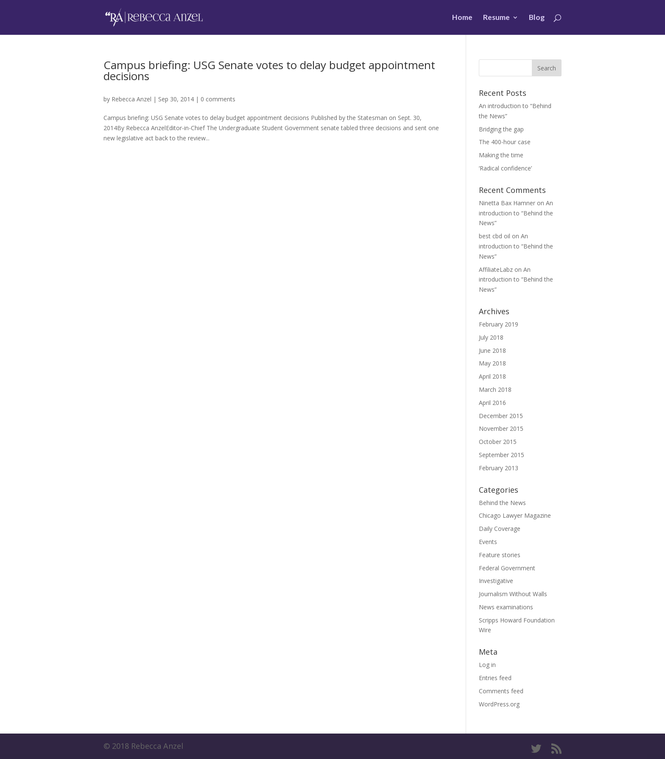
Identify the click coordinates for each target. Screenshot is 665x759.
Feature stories (499, 555)
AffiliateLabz (496, 269)
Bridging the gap (501, 129)
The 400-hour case (505, 142)
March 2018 (495, 389)
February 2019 (498, 324)
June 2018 (492, 350)
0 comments (218, 99)
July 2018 (491, 337)
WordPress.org (499, 704)
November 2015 (501, 428)
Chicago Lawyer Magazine (515, 515)
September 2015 (501, 455)
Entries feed (495, 678)
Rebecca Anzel (131, 99)
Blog (537, 18)
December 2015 (501, 416)
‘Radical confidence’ (505, 168)
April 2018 (492, 376)
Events (488, 542)
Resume (496, 18)
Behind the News (502, 503)
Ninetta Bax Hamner (507, 203)
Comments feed (501, 691)
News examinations (506, 607)
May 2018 (492, 363)
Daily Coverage (499, 529)
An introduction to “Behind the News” (516, 213)
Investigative (496, 581)
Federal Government (507, 568)
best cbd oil (494, 236)
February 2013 (498, 468)
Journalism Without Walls (513, 594)
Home (462, 18)
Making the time (501, 155)
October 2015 (498, 442)
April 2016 (492, 403)
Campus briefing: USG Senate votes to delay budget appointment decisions (269, 70)
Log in (487, 665)
